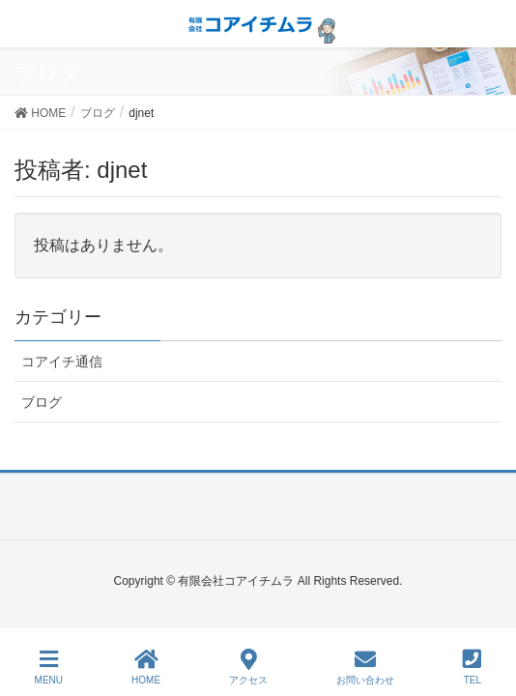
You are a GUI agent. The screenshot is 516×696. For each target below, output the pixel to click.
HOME (145, 667)
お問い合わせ (365, 667)
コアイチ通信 (61, 361)
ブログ (41, 402)
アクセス (248, 667)
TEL (472, 667)
